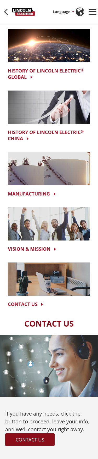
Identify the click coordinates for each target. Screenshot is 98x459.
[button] (63, 12)
